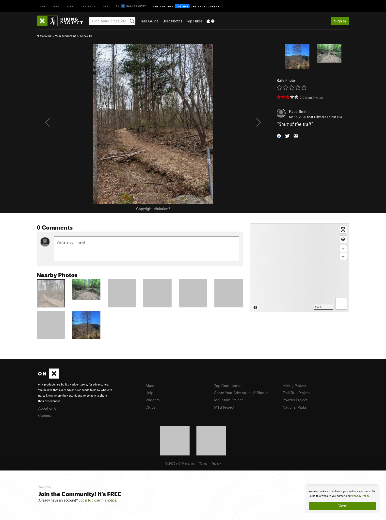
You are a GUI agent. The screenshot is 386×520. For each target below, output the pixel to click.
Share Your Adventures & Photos (241, 392)
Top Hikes (194, 21)
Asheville (86, 36)
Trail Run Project (296, 392)
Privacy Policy (360, 496)
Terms (203, 463)
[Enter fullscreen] (343, 229)
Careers (44, 415)
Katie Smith (299, 111)
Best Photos (172, 21)
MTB (56, 6)
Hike (70, 6)
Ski (105, 6)
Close (342, 505)
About (150, 385)
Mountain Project (228, 400)
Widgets (152, 400)
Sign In (340, 21)
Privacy (216, 463)
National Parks (295, 407)
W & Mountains (65, 36)
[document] (342, 499)
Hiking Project (294, 385)
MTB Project (224, 407)
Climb (41, 6)
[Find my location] (343, 239)
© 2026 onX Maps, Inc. (180, 463)
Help (149, 392)
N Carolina (44, 36)
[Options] (341, 303)
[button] (279, 135)
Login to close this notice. (98, 500)
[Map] (299, 268)
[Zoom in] (343, 248)
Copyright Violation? (153, 208)
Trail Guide (149, 21)
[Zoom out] (343, 256)
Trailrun (88, 6)
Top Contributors (228, 385)
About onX (47, 408)
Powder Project (295, 400)
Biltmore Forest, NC (328, 117)
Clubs (150, 407)
